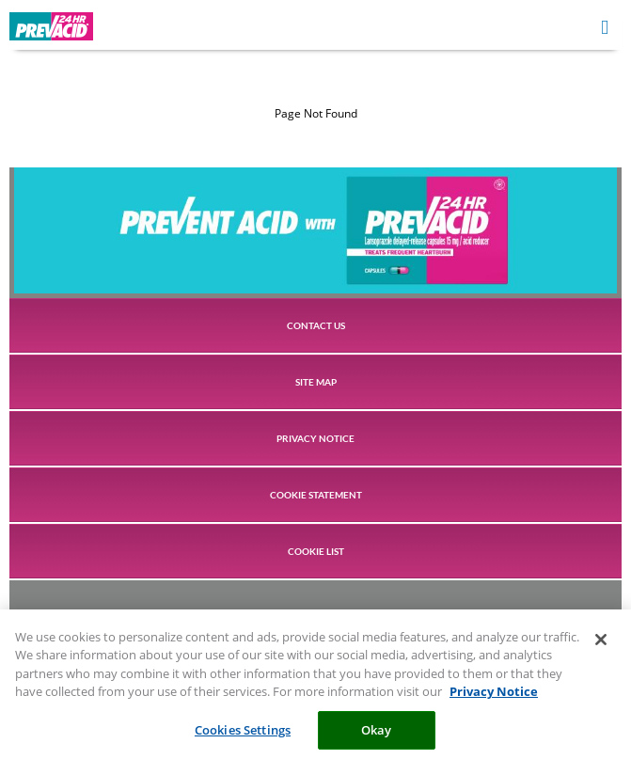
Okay (376, 734)
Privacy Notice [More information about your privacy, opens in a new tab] (494, 696)
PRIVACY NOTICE (315, 438)
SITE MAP (316, 381)
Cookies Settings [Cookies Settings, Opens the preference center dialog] (243, 734)
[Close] (601, 644)
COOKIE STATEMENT (316, 494)
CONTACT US (316, 325)
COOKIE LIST (316, 551)
